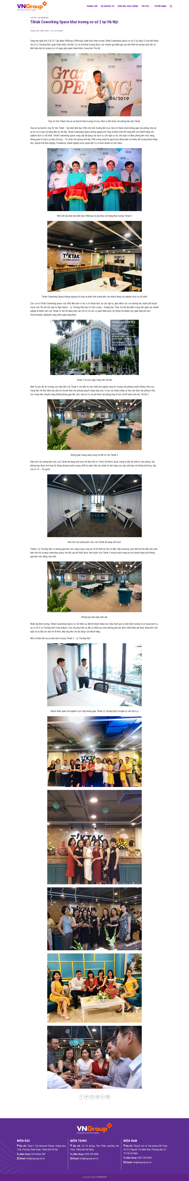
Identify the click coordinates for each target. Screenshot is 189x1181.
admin (60, 31)
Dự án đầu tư (107, 6)
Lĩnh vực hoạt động (128, 6)
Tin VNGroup (43, 18)
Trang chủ (92, 6)
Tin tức (146, 6)
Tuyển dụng (160, 6)
